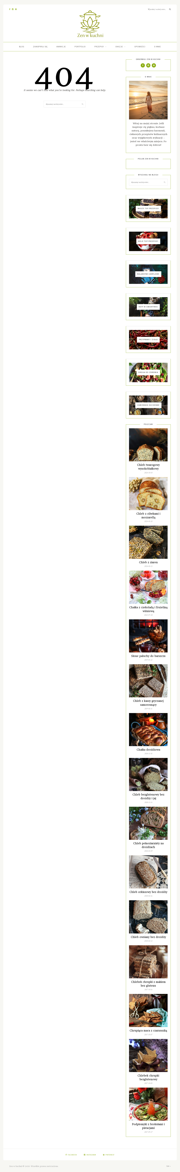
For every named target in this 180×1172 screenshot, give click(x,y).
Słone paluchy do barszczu (148, 656)
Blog (21, 46)
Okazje (119, 46)
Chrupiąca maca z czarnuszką (148, 1030)
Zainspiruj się (40, 46)
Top (168, 1166)
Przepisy (99, 46)
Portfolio (80, 46)
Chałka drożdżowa (148, 749)
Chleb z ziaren (148, 562)
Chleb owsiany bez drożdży (148, 937)
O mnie (157, 46)
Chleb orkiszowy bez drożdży (148, 892)
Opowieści (139, 46)
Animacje (61, 46)
